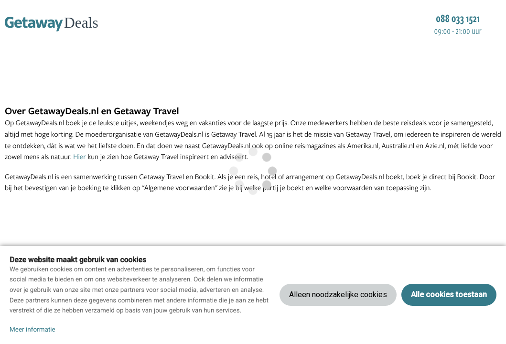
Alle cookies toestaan (449, 294)
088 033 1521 (458, 18)
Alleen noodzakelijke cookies (338, 294)
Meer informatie (32, 329)
